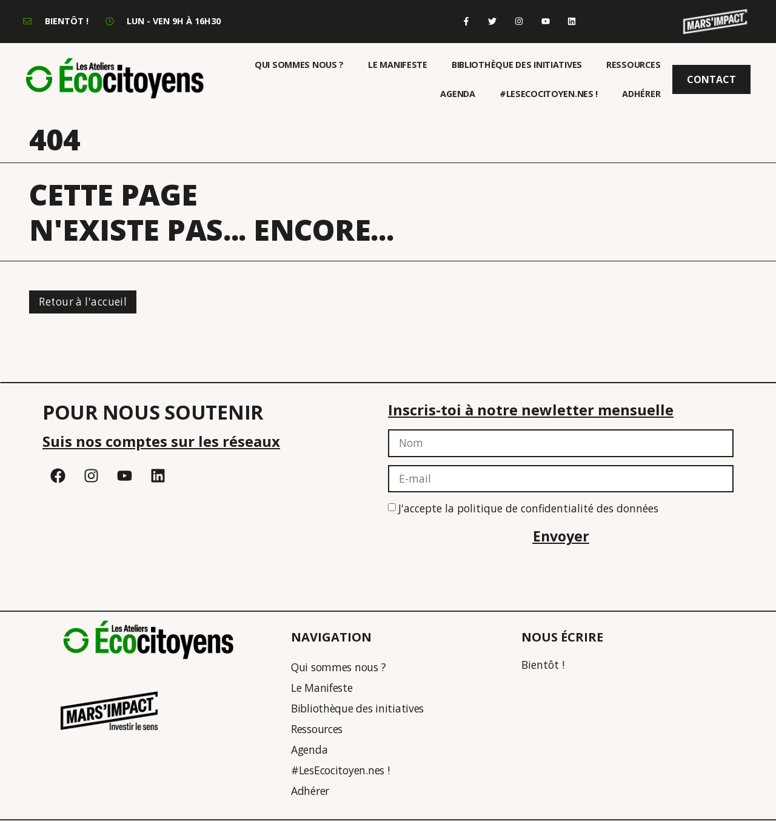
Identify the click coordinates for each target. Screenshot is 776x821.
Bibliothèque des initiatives (517, 64)
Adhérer (641, 93)
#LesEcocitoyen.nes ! (549, 93)
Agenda (457, 93)
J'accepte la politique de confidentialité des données (528, 509)
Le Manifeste (397, 64)
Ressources (633, 64)
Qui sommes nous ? (299, 64)
